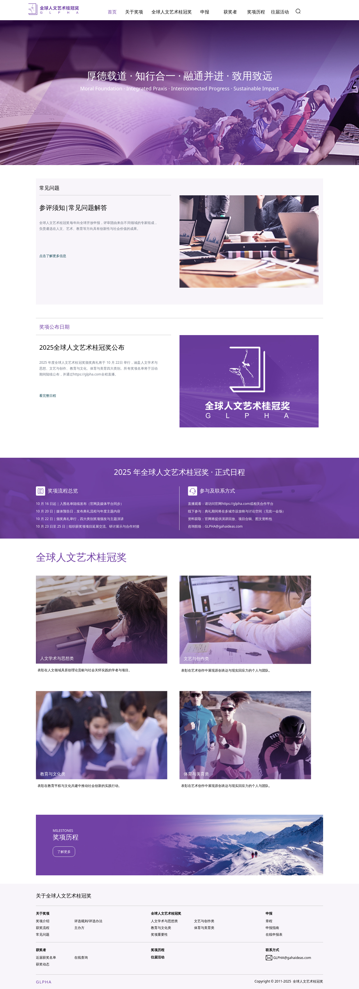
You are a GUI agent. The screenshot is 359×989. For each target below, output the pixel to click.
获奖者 (230, 12)
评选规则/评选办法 (88, 921)
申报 (204, 12)
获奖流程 (42, 927)
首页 (112, 12)
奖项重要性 (159, 934)
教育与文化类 (161, 927)
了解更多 (64, 851)
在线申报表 (274, 934)
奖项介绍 (42, 921)
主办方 (79, 927)
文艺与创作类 (204, 921)
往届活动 (280, 12)
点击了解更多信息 (52, 255)
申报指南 (272, 927)
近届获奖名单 (46, 957)
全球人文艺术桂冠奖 (171, 12)
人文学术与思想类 (164, 921)
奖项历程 (256, 12)
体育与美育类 (204, 927)
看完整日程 (47, 395)
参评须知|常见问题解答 (73, 207)
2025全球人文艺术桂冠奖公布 (82, 347)
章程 (269, 921)
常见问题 (42, 934)
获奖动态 (42, 964)
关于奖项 (134, 12)
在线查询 (81, 957)
